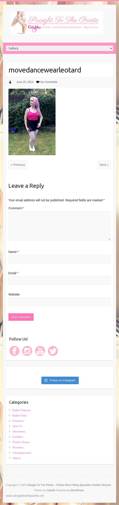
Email (13, 273)
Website (13, 294)
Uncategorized (21, 452)
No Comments (49, 82)
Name (13, 252)
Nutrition (17, 436)
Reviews (17, 447)
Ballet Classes (21, 410)
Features (18, 421)
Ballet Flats (19, 415)
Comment (16, 208)
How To (17, 426)
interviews (18, 431)
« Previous (17, 164)
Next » (104, 164)
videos (16, 458)
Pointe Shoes (20, 442)
